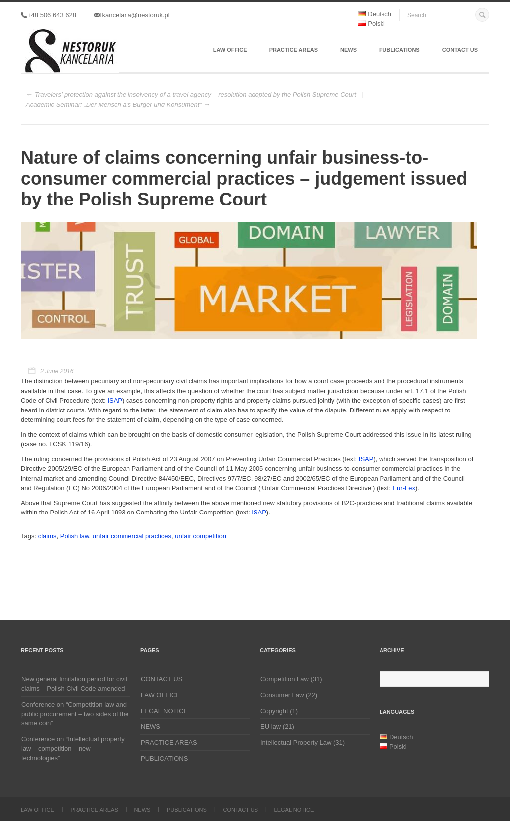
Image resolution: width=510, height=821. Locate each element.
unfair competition (200, 536)
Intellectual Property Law (295, 742)
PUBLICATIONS (399, 50)
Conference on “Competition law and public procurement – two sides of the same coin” (74, 714)
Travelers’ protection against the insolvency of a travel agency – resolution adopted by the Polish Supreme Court (195, 94)
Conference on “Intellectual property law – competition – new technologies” (73, 748)
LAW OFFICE (230, 50)
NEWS (348, 50)
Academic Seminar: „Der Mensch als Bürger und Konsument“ (114, 104)
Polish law (74, 536)
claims (47, 536)
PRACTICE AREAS (293, 50)
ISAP (114, 400)
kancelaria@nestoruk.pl (132, 15)
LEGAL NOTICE (164, 711)
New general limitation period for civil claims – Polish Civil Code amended (74, 683)
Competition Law (284, 679)
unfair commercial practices (132, 536)
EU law (270, 726)
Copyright (274, 711)
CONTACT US (460, 50)
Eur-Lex (403, 488)
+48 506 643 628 (48, 15)
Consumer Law (282, 695)
